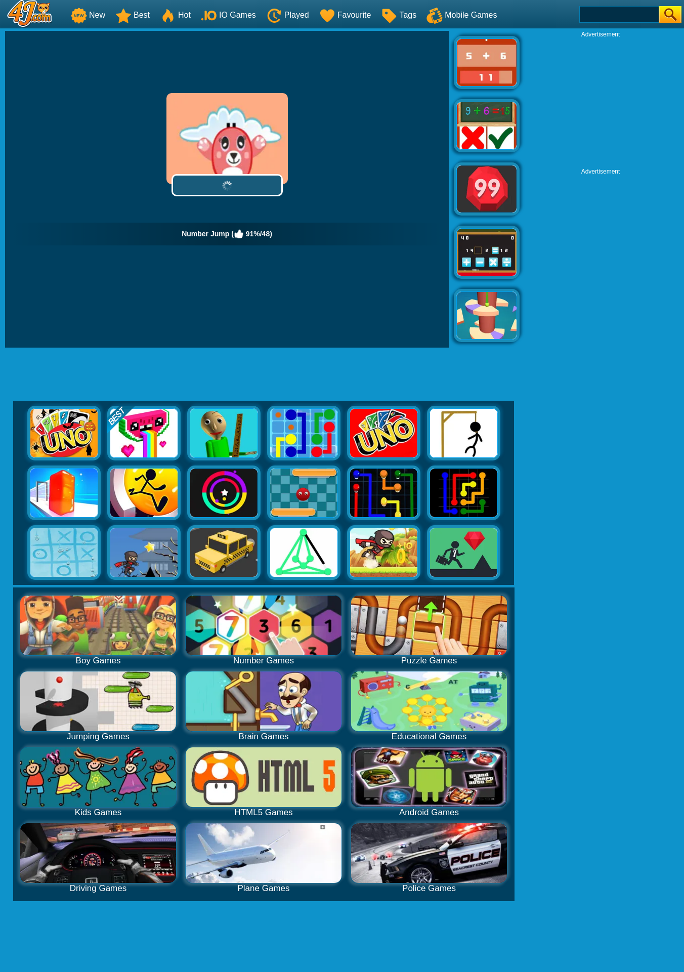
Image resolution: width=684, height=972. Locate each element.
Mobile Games (461, 15)
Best (132, 15)
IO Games (228, 15)
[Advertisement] (600, 101)
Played (287, 15)
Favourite (345, 15)
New (88, 15)
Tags (398, 15)
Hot (175, 15)
